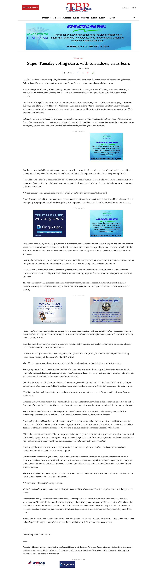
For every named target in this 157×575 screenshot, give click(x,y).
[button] (133, 17)
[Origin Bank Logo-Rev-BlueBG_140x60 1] (67, 564)
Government (78, 58)
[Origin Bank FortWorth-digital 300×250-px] (49, 223)
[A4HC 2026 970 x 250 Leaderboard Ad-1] (78, 36)
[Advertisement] (49, 148)
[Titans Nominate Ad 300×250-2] (106, 310)
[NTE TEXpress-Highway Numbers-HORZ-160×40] (36, 563)
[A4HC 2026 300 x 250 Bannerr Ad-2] (106, 146)
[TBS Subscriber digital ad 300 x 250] (49, 310)
